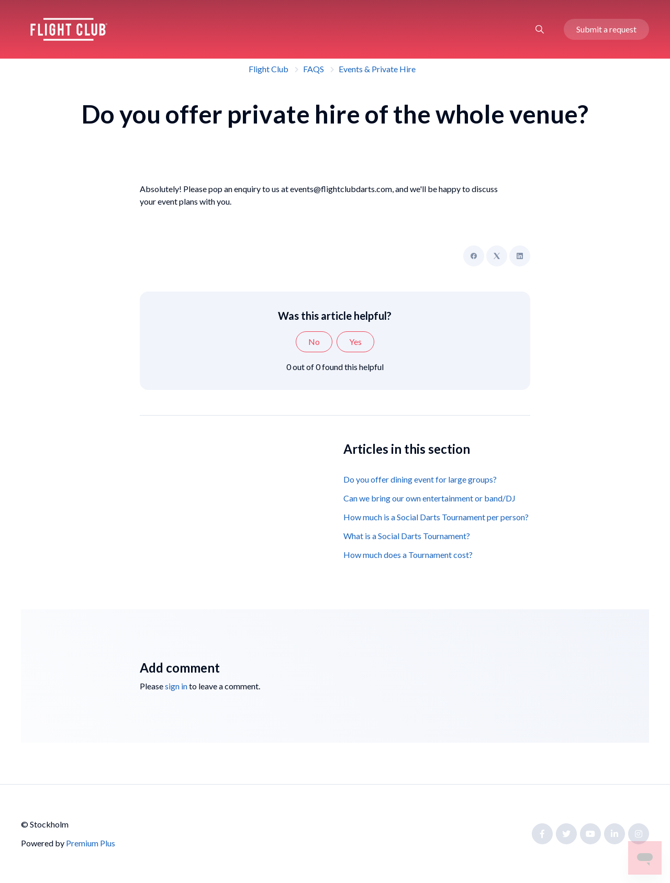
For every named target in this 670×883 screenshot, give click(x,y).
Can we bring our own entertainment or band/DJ (429, 498)
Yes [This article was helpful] (355, 342)
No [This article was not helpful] (314, 342)
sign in (176, 686)
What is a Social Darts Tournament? (406, 536)
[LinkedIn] (519, 255)
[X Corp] (496, 255)
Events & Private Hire (377, 69)
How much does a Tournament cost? (408, 555)
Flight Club (268, 69)
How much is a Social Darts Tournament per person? (436, 517)
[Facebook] (473, 255)
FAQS (313, 69)
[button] (539, 29)
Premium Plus (90, 843)
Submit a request (606, 29)
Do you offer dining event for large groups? (420, 479)
